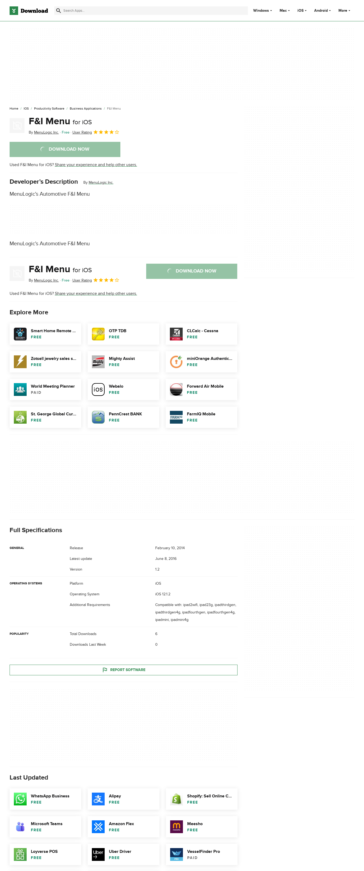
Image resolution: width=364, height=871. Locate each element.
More (344, 10)
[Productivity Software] (49, 108)
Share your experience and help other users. (96, 164)
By (44, 132)
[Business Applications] (86, 108)
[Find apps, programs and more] (151, 10)
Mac (283, 11)
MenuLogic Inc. (101, 182)
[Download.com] (29, 10)
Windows (261, 11)
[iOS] (26, 108)
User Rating (96, 132)
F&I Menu (60, 121)
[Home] (14, 108)
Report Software (123, 670)
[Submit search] (58, 10)
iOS (300, 11)
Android (321, 11)
